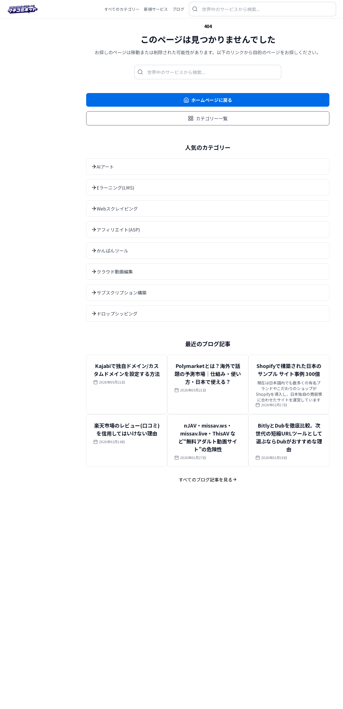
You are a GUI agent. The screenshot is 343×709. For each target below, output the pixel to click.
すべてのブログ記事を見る (208, 479)
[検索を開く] (262, 9)
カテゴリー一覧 (208, 118)
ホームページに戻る (207, 99)
